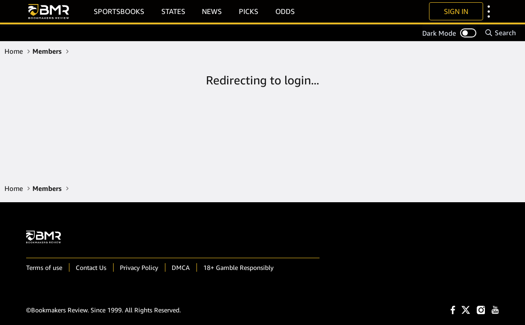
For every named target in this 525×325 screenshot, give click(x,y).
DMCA (181, 267)
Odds (285, 11)
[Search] (500, 32)
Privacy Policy (139, 267)
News (212, 11)
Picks (248, 11)
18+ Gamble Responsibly (238, 267)
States (173, 11)
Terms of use (44, 267)
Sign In (456, 11)
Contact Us (91, 267)
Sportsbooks (119, 11)
